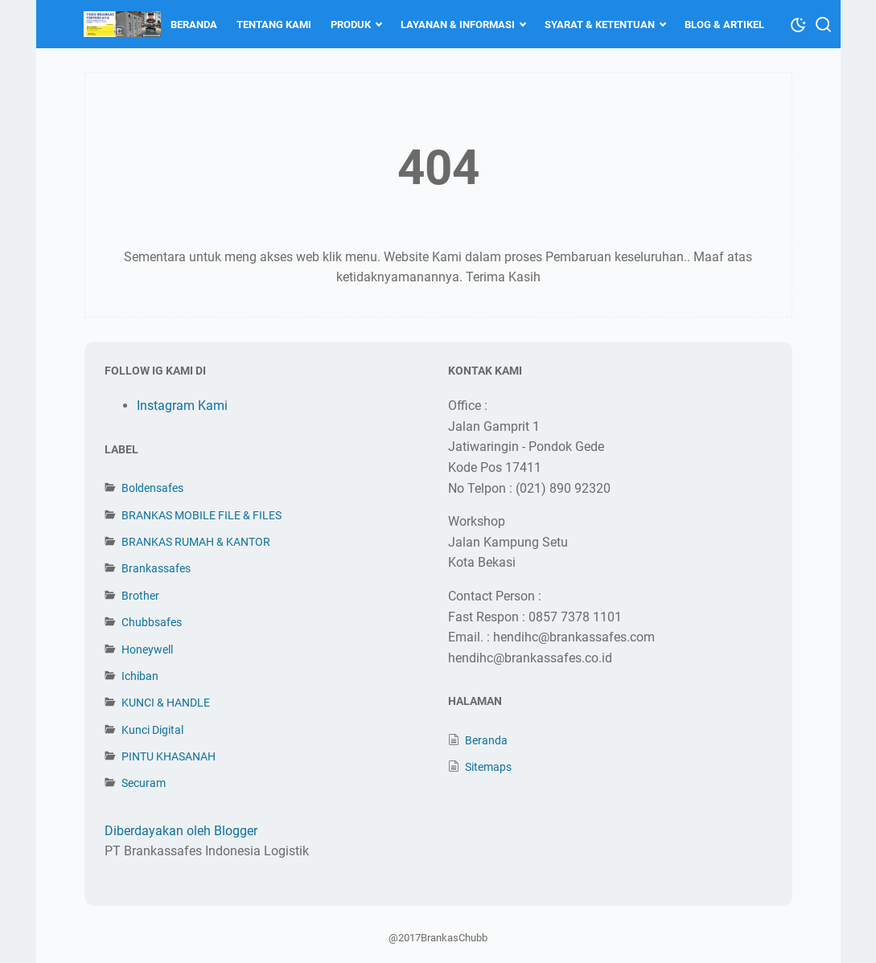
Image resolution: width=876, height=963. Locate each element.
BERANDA (194, 24)
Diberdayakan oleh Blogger (181, 830)
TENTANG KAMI (274, 24)
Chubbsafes (151, 622)
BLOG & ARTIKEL (725, 24)
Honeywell (147, 649)
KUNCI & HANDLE (165, 702)
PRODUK (351, 24)
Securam (143, 783)
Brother (140, 595)
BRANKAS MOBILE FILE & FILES (201, 515)
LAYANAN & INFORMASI (458, 24)
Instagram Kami (182, 405)
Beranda (486, 740)
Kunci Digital (152, 729)
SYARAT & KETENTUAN (600, 24)
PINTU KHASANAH (168, 756)
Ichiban (139, 676)
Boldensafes (152, 488)
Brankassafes (156, 568)
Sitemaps (488, 766)
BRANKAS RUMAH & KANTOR (195, 541)
